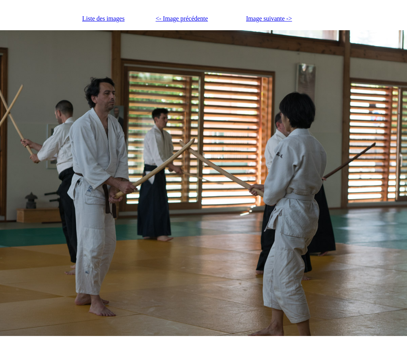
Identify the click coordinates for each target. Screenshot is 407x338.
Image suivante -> (269, 18)
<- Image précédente (182, 18)
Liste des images (103, 18)
